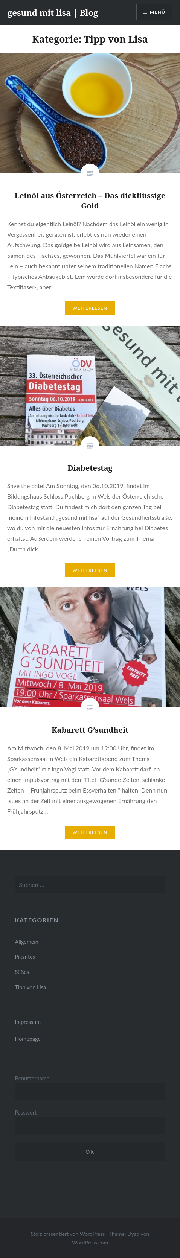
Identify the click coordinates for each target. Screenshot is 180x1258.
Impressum (28, 1022)
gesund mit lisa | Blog (53, 12)
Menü (157, 12)
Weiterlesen (89, 308)
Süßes (22, 972)
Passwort (26, 1112)
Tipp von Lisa (30, 987)
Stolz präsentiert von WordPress (68, 1234)
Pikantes (25, 957)
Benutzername (32, 1078)
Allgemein (26, 942)
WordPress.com (90, 1242)
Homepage (28, 1039)
